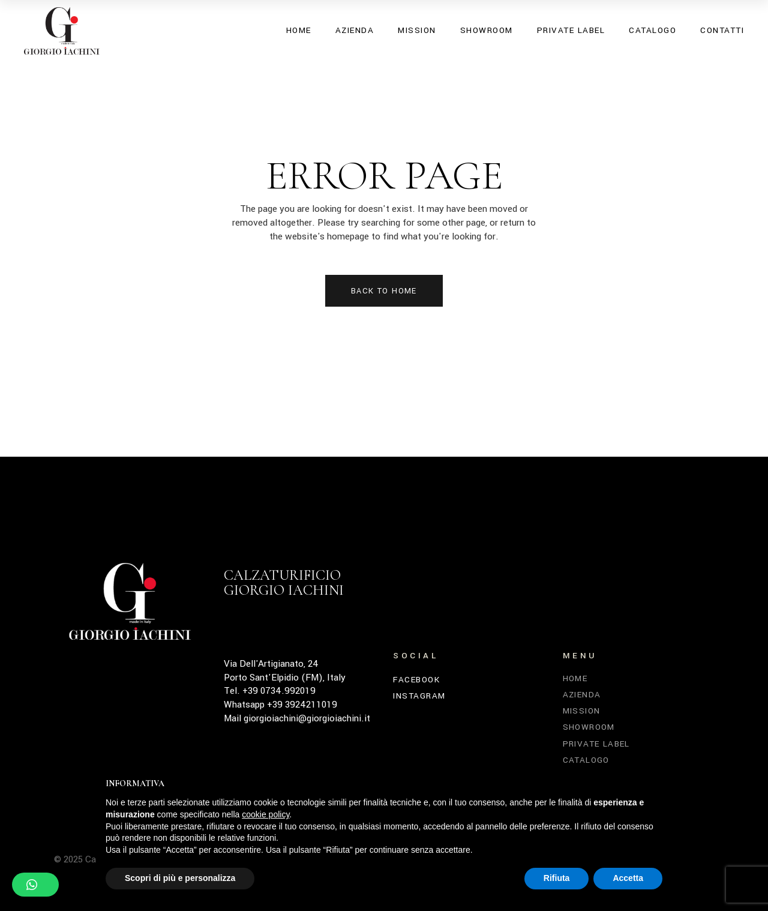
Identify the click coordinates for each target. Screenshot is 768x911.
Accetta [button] (628, 878)
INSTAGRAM (419, 696)
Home (575, 678)
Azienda (582, 694)
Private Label (596, 744)
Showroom (589, 727)
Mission (582, 711)
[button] (35, 885)
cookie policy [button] (265, 814)
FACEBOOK (416, 680)
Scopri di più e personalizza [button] (180, 878)
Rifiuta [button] (557, 878)
